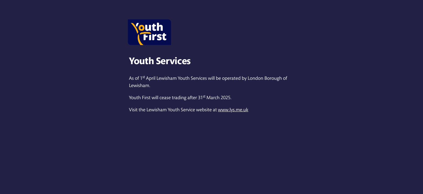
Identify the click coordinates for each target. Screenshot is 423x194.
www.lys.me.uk (233, 110)
